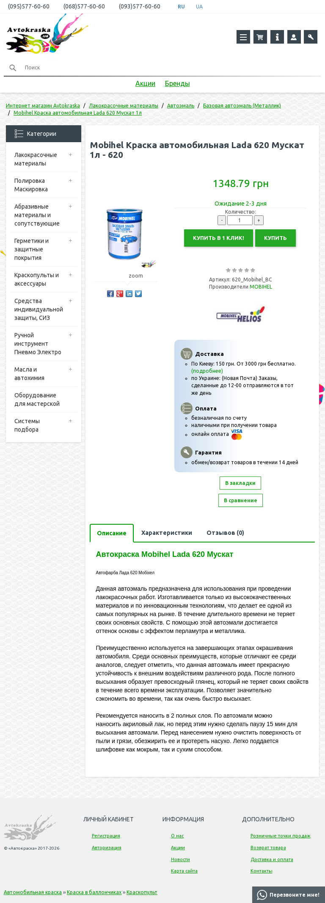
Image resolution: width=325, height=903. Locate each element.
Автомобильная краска (33, 892)
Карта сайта (184, 870)
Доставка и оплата (272, 859)
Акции (145, 83)
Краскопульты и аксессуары (36, 279)
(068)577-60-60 (84, 6)
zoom (140, 275)
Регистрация (106, 835)
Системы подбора (27, 425)
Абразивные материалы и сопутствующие (37, 215)
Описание (112, 533)
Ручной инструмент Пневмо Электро (37, 343)
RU (181, 6)
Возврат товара (268, 847)
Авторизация (106, 847)
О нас (177, 835)
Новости (180, 859)
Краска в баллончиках (94, 892)
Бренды (177, 83)
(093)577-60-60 (139, 6)
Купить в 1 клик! (218, 238)
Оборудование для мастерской (37, 399)
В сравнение (240, 500)
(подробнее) (207, 371)
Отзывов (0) (225, 532)
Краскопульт (142, 892)
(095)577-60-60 (29, 6)
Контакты (262, 870)
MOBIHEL (261, 286)
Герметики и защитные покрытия (31, 249)
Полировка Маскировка (31, 185)
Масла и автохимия (29, 373)
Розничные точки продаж (281, 835)
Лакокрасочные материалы (35, 159)
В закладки (240, 483)
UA (199, 6)
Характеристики (166, 532)
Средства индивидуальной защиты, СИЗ (38, 309)
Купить (275, 238)
